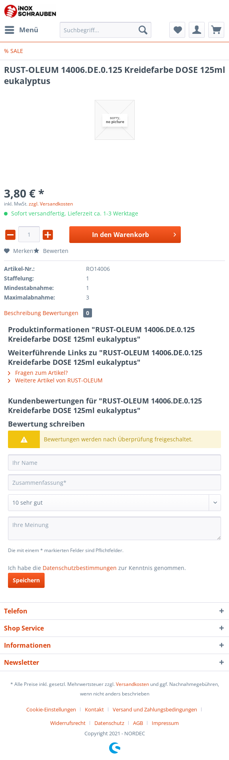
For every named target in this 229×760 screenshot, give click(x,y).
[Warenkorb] (216, 30)
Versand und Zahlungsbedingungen (155, 709)
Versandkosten (132, 684)
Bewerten (51, 251)
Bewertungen (67, 313)
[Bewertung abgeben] (114, 502)
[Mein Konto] (197, 30)
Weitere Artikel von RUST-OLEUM (55, 380)
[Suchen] (143, 30)
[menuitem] (21, 30)
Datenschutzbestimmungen (80, 568)
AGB (138, 723)
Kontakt (94, 709)
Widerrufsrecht (68, 723)
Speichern (26, 580)
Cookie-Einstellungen (51, 709)
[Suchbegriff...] (105, 30)
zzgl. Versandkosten (51, 203)
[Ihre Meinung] (114, 528)
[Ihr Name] (114, 462)
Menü (21, 29)
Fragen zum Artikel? (38, 372)
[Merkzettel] (177, 30)
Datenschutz (109, 723)
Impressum (165, 723)
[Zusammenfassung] (114, 482)
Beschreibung (22, 313)
